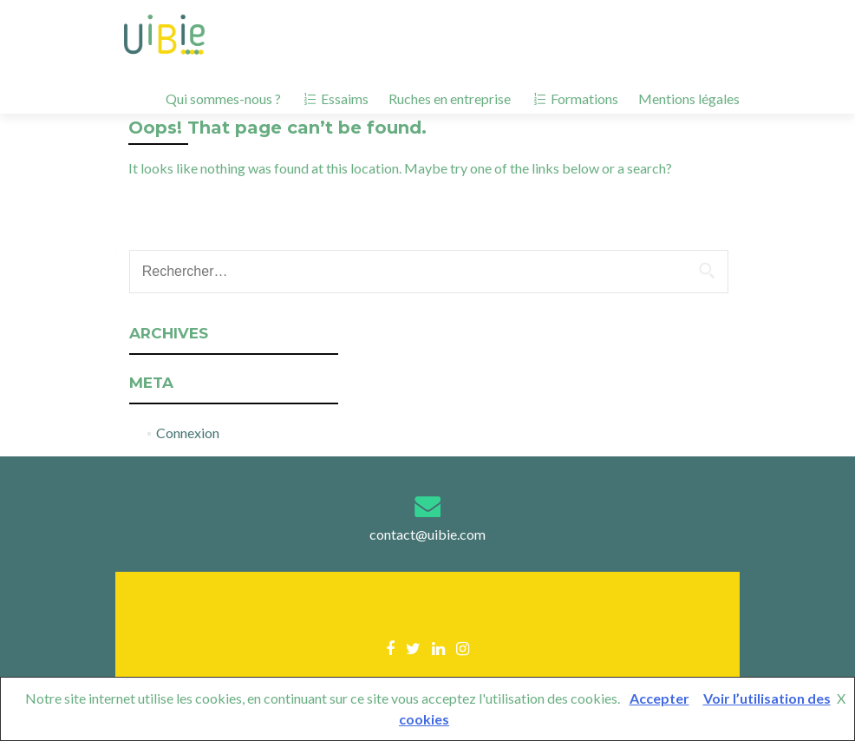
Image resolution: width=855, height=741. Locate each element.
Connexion (187, 432)
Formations (574, 99)
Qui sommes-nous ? (223, 98)
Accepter (659, 698)
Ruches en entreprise (449, 98)
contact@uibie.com (427, 534)
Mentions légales (689, 98)
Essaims (335, 99)
